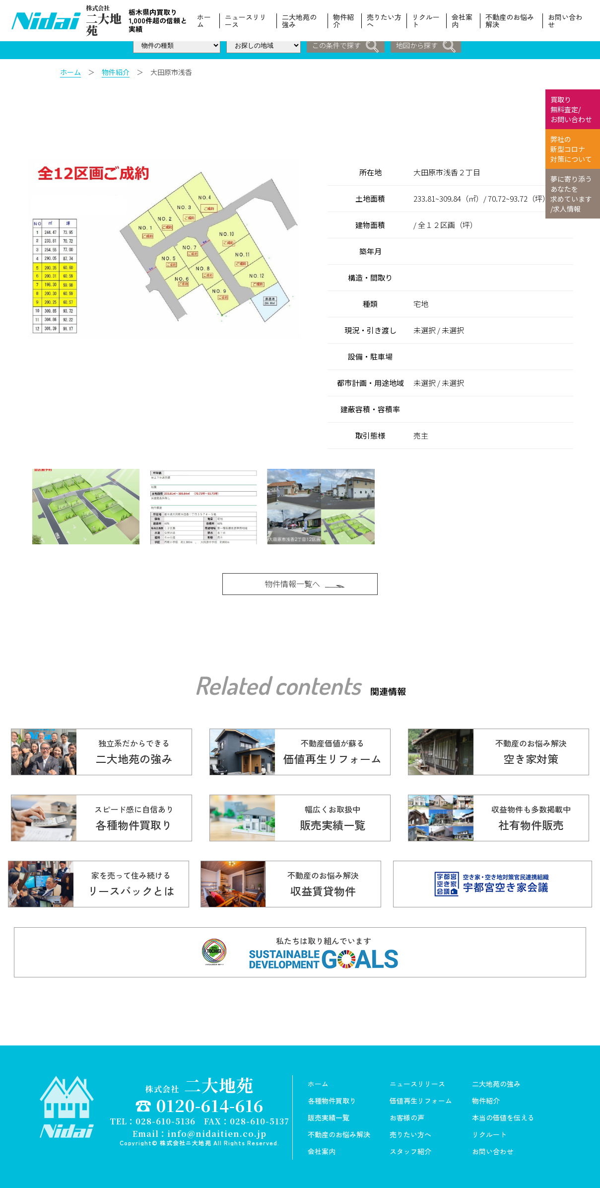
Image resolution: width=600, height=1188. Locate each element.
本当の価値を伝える (503, 1116)
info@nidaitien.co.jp (217, 1131)
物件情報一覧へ (305, 579)
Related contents (277, 682)
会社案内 (462, 20)
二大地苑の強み (299, 20)
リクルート (426, 20)
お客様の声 (407, 1116)
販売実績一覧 (328, 1116)
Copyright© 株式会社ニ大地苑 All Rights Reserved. (199, 1140)
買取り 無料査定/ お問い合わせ (571, 109)
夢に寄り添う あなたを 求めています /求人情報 (571, 194)
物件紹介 (343, 20)
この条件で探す (345, 46)
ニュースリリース (246, 20)
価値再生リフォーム (421, 1099)
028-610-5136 (165, 1119)
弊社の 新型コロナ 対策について (571, 149)
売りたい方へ (384, 20)
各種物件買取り (332, 1099)
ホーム (204, 20)
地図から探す (426, 46)
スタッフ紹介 (410, 1150)
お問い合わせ (565, 20)
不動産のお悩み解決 (509, 20)
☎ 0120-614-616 (200, 1103)
